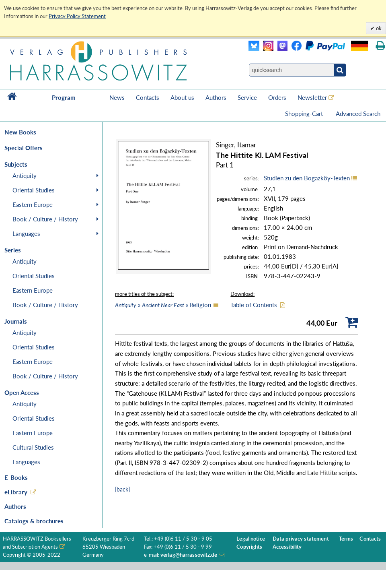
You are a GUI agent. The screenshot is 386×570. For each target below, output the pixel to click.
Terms (346, 539)
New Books (20, 132)
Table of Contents (253, 304)
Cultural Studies (33, 447)
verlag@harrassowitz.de (188, 555)
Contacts (147, 97)
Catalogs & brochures (34, 521)
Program (64, 97)
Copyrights (249, 547)
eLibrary (15, 492)
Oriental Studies (33, 190)
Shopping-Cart (304, 113)
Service (247, 97)
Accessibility (287, 547)
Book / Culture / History (45, 219)
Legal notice (250, 539)
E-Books (16, 477)
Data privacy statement (301, 539)
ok (378, 28)
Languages (26, 233)
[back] (122, 489)
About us (182, 97)
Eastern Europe (32, 204)
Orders (277, 97)
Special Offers (23, 147)
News (117, 97)
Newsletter (312, 97)
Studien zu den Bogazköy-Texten (307, 178)
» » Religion (163, 304)
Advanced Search (358, 113)
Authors (215, 97)
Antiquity (24, 175)
